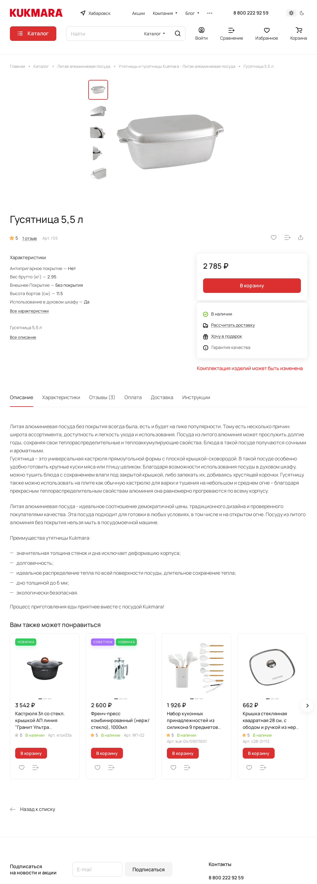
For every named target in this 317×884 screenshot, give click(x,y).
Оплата (133, 397)
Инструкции (196, 397)
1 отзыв (29, 238)
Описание (21, 397)
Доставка (162, 397)
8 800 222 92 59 (250, 13)
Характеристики (61, 397)
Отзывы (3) (102, 397)
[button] (307, 705)
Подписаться (148, 869)
